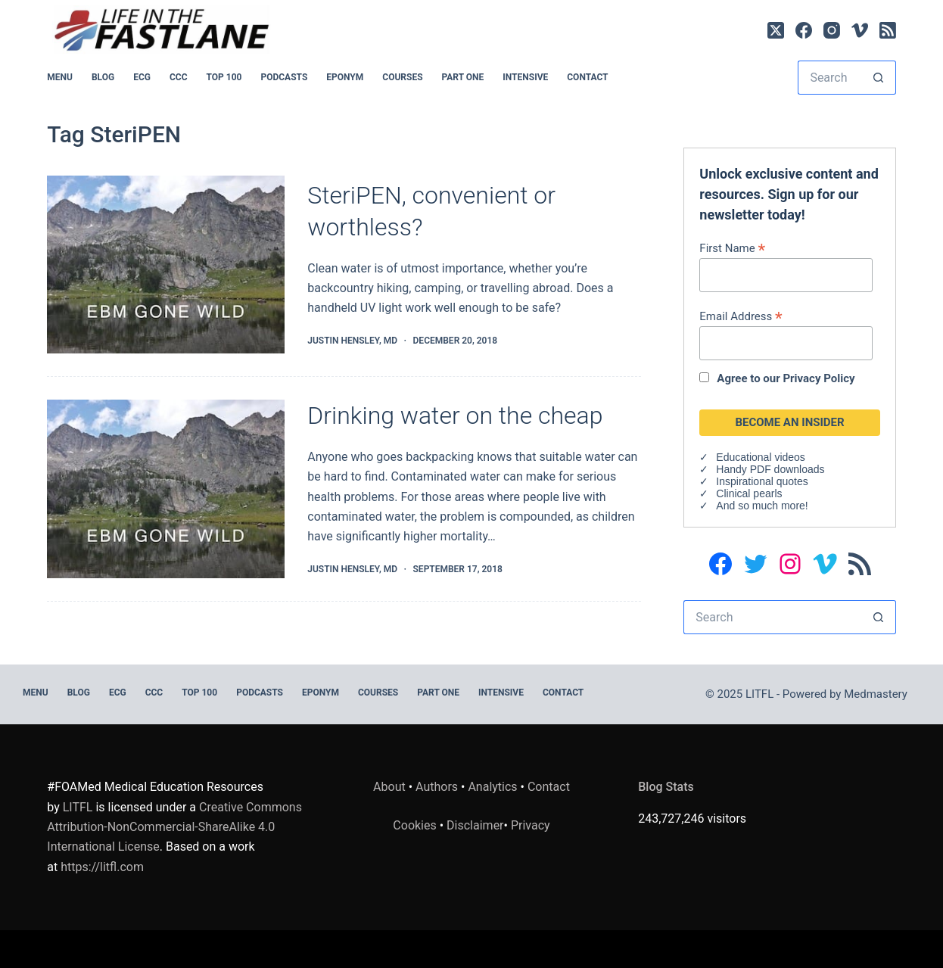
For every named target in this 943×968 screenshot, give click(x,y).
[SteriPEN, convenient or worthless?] (166, 264)
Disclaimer (475, 825)
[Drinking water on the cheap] (166, 488)
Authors (436, 787)
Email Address (740, 316)
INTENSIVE (525, 77)
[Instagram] (831, 30)
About (389, 787)
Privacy (530, 825)
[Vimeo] (859, 30)
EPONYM (344, 77)
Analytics (492, 787)
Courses (402, 77)
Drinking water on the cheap (454, 415)
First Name (732, 248)
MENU (60, 77)
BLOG (103, 77)
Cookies (416, 825)
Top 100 (224, 77)
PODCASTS (283, 77)
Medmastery (875, 694)
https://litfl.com (102, 867)
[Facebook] (803, 30)
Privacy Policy (818, 378)
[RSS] (887, 30)
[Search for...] (829, 78)
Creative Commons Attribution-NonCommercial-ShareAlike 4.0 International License (174, 827)
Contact (587, 77)
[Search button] (879, 78)
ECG (142, 77)
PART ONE (463, 77)
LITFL (78, 807)
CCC (179, 77)
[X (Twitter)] (775, 30)
